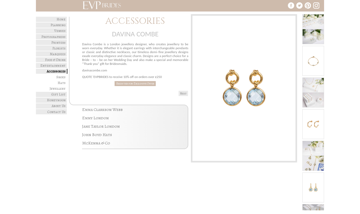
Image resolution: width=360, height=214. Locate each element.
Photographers (53, 37)
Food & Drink (55, 60)
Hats (62, 83)
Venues (60, 31)
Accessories (56, 71)
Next (183, 93)
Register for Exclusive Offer (135, 84)
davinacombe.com (94, 70)
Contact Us (56, 112)
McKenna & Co (96, 143)
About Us (59, 106)
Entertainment (53, 65)
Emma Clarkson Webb (102, 109)
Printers (58, 42)
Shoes (61, 77)
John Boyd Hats (97, 135)
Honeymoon (56, 100)
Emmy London (95, 118)
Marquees (58, 54)
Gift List (58, 94)
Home (61, 19)
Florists (59, 48)
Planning (58, 25)
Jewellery (58, 88)
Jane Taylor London (101, 126)
